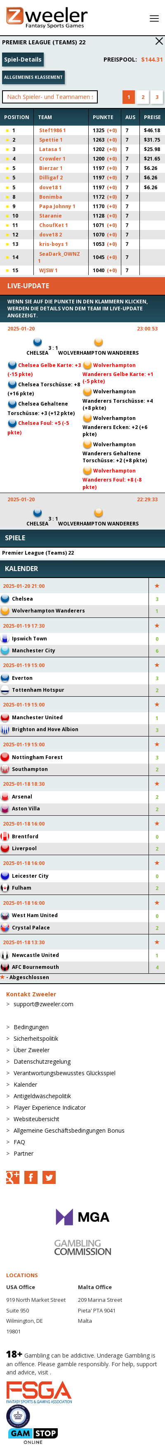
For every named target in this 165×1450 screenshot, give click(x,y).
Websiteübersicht (36, 1119)
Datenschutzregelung (42, 1061)
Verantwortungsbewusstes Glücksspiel (65, 1073)
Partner (23, 1153)
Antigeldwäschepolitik (42, 1096)
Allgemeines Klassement (33, 77)
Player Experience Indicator (50, 1107)
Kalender (25, 1084)
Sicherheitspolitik (36, 1038)
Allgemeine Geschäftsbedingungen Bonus (69, 1130)
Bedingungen (31, 1027)
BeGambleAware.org (80, 1372)
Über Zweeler (32, 1050)
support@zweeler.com (43, 1004)
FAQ (19, 1142)
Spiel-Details (23, 59)
